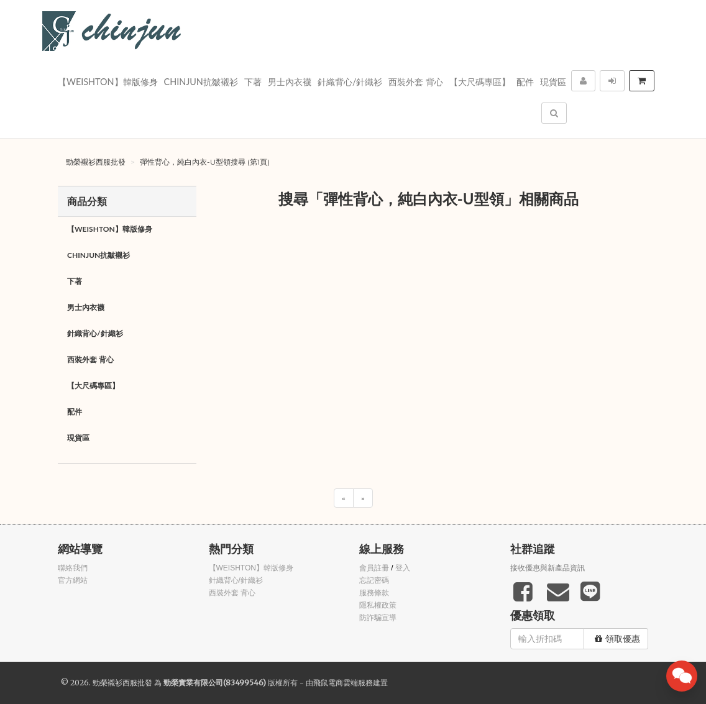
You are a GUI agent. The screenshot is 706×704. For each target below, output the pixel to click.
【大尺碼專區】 (479, 81)
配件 (525, 81)
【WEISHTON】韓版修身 (108, 81)
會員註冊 (374, 568)
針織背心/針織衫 (350, 81)
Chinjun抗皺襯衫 (201, 81)
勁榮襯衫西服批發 (96, 162)
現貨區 (553, 81)
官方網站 (73, 580)
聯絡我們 (73, 568)
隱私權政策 (378, 605)
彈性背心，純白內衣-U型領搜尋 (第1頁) (205, 162)
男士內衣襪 (289, 81)
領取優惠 (617, 638)
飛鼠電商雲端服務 (343, 682)
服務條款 (374, 592)
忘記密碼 (374, 580)
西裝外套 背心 (415, 81)
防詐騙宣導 (378, 617)
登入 (402, 568)
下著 (253, 81)
